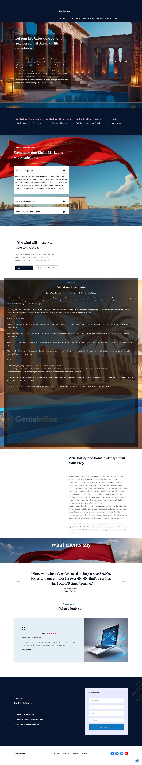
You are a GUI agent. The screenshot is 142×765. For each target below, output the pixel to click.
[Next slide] (123, 581)
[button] (41, 169)
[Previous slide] (18, 581)
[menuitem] (62, 18)
